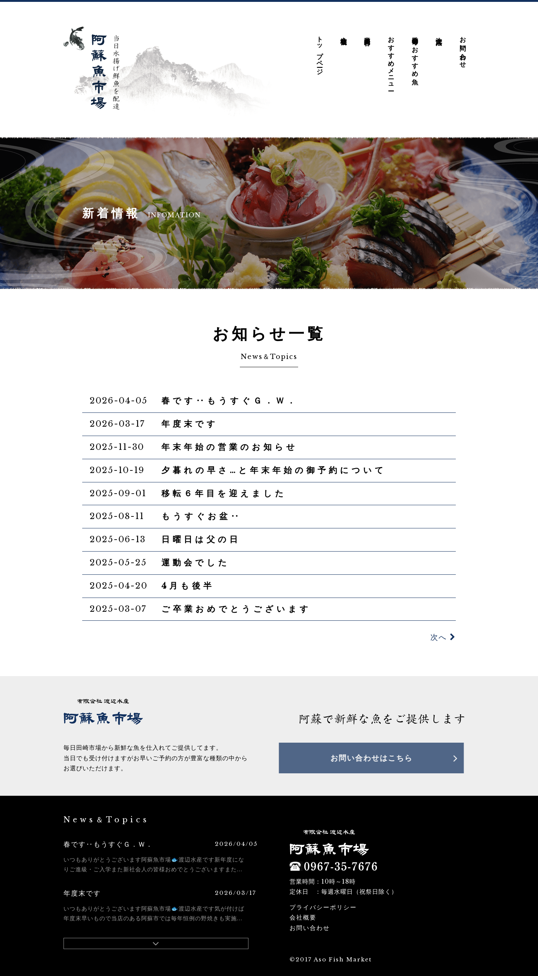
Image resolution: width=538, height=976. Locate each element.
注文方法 (439, 27)
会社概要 (343, 27)
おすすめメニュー (391, 54)
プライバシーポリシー (323, 901)
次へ (443, 631)
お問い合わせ (463, 42)
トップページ (320, 46)
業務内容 (367, 27)
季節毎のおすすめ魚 (415, 47)
